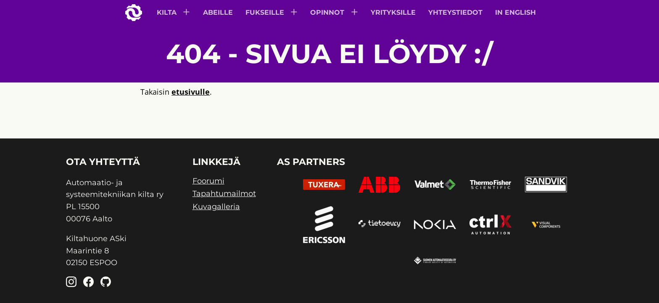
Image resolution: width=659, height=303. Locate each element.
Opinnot (327, 12)
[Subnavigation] (187, 12)
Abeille (218, 12)
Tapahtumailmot (224, 193)
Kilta (167, 12)
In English (515, 12)
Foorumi (208, 181)
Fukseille (264, 12)
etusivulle (190, 92)
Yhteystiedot (455, 12)
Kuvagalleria (216, 206)
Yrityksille (393, 12)
